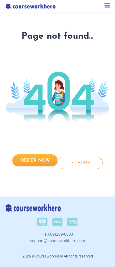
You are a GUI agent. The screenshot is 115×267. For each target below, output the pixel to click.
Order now (35, 160)
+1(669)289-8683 (57, 234)
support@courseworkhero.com (57, 241)
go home (80, 163)
